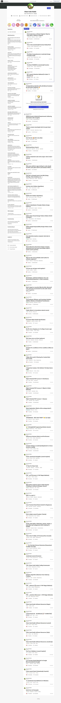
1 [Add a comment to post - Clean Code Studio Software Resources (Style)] (35, 635)
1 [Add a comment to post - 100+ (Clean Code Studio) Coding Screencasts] (35, 568)
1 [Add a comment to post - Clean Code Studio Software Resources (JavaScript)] (35, 645)
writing (35, 330)
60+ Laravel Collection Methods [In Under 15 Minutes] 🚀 (38, 75)
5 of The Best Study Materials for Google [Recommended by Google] (36, 661)
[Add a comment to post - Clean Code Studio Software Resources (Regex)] (28, 608)
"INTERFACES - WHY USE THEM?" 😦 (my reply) (38, 417)
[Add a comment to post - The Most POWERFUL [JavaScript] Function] (30, 68)
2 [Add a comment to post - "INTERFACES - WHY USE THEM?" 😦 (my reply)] (35, 421)
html (39, 321)
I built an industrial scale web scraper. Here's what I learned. (39, 157)
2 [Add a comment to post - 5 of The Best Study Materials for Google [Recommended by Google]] (35, 665)
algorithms (33, 148)
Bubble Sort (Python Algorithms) (34, 195)
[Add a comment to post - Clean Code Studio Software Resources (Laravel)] (28, 626)
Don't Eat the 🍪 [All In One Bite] (34, 138)
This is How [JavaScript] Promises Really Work (39, 44)
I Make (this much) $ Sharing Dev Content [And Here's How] (38, 358)
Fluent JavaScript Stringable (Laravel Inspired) (38, 456)
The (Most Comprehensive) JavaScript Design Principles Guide (38, 55)
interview (37, 148)
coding (32, 46)
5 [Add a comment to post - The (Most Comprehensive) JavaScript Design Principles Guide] (36, 59)
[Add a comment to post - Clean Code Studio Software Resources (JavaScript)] (28, 645)
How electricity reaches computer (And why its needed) (38, 236)
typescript (34, 88)
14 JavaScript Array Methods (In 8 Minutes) (37, 680)
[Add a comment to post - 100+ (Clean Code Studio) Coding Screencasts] (28, 569)
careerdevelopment (36, 119)
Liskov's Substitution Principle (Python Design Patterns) (38, 205)
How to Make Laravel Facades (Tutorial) (36, 514)
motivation (37, 339)
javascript (28, 46)
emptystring (28, 291)
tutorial (35, 66)
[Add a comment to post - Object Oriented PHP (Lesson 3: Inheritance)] (28, 382)
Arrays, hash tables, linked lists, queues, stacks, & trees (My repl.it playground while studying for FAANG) (39, 525)
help (35, 487)
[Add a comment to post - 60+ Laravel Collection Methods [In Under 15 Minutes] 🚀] (29, 79)
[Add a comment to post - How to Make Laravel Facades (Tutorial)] (28, 518)
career (37, 37)
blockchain (39, 218)
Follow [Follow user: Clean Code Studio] (49, 8)
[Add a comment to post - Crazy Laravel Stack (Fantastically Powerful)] (29, 675)
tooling (27, 548)
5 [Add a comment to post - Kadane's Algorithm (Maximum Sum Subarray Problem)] (35, 579)
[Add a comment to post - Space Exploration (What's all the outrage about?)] (28, 412)
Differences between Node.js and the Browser (37, 436)
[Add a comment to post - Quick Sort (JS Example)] (28, 693)
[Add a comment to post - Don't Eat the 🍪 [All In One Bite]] (28, 141)
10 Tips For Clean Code (32, 466)
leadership (36, 302)
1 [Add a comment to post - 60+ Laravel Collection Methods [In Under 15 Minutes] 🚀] (36, 79)
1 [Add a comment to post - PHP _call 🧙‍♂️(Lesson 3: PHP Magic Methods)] (35, 478)
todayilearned (28, 321)
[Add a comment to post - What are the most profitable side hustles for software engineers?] (28, 262)
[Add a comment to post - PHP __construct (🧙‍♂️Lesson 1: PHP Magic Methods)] (28, 598)
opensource (38, 458)
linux (27, 506)
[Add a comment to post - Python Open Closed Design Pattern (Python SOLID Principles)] (28, 221)
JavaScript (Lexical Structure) (33, 556)
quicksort (36, 691)
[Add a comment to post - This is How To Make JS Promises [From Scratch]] (28, 539)
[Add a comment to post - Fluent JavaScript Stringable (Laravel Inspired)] (28, 460)
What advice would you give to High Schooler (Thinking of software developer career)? (37, 485)
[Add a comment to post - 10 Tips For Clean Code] (28, 469)
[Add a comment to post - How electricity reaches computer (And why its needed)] (28, 241)
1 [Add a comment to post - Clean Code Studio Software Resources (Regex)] (35, 607)
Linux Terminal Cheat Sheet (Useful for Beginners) (39, 505)
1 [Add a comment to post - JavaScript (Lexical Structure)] (35, 559)
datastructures (28, 148)
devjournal (35, 311)
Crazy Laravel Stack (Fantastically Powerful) (37, 671)
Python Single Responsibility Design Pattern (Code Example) (39, 227)
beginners (33, 37)
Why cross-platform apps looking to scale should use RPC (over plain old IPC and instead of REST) (38, 166)
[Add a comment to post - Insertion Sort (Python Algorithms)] (28, 190)
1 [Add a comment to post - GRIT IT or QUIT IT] (35, 499)
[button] (9, 25)
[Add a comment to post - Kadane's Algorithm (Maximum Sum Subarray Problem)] (28, 580)
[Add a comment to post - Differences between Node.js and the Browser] (28, 440)
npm (34, 458)
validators (30, 652)
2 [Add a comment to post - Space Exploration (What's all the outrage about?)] (35, 411)
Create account (56, 1)
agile (27, 119)
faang (39, 691)
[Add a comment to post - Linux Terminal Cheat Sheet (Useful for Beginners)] (29, 508)
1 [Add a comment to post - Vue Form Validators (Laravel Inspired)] (35, 654)
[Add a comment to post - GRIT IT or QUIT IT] (28, 499)
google (35, 663)
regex (27, 605)
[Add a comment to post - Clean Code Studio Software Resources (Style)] (28, 636)
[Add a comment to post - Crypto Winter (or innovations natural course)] (28, 314)
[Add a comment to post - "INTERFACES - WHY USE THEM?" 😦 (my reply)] (28, 421)
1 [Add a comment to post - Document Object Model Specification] (35, 323)
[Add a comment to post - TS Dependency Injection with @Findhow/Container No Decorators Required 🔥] (28, 91)
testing (34, 448)
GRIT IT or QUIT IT (30, 495)
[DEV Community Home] (2, 1)
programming (36, 46)
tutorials (38, 566)
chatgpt (27, 178)
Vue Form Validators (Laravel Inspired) (36, 651)
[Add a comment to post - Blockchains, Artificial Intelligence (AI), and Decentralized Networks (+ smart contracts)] (28, 281)
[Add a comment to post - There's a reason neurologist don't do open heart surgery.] (28, 132)
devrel (27, 197)
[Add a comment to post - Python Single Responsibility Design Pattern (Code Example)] (28, 230)
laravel (32, 77)
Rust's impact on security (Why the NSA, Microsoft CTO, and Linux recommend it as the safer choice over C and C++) (39, 289)
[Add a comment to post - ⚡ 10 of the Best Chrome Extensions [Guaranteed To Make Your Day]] (28, 550)
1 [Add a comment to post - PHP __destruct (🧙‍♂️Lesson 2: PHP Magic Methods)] (35, 589)
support (35, 208)
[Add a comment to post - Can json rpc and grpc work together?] (28, 272)
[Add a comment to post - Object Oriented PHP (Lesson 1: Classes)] (28, 402)
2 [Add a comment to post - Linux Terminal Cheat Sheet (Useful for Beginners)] (35, 508)
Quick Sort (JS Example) (32, 690)
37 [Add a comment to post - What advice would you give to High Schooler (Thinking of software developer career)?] (35, 489)
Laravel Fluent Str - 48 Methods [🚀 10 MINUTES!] (39, 613)
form (33, 652)
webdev (40, 37)
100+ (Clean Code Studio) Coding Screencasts (38, 565)
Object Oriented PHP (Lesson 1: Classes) (36, 399)
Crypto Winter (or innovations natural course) (37, 310)
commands (30, 506)
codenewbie (29, 37)
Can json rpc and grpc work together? (35, 268)
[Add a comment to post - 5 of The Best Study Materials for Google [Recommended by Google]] (28, 665)
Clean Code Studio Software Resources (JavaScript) (39, 641)
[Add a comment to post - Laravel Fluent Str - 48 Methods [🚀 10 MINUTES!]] (28, 617)
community (39, 197)
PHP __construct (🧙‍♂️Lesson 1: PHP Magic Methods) (39, 595)
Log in (51, 1)
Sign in (43, 109)
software (38, 515)
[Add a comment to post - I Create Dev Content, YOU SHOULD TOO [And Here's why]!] (28, 373)
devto (27, 187)
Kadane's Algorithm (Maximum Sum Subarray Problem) (37, 575)
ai (29, 119)
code (32, 57)
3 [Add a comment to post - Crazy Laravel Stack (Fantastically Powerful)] (35, 674)
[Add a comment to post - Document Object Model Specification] (28, 323)
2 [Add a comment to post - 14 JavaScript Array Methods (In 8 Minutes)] (35, 684)
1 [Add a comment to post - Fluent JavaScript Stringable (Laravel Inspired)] (35, 460)
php (34, 77)
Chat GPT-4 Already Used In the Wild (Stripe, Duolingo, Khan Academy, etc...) (37, 176)
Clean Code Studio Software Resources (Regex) (38, 604)
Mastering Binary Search (32, 147)
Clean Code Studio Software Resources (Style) (38, 632)
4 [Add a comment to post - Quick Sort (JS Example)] (35, 693)
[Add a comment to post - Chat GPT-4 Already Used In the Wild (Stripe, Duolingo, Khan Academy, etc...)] (28, 180)
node (40, 46)
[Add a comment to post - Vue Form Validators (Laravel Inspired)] (28, 655)
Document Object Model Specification (35, 319)
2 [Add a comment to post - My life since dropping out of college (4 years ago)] (35, 332)
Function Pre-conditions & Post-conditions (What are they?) (39, 348)
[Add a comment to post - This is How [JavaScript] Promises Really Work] (29, 48)
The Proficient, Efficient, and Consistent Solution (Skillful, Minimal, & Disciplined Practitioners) (38, 300)
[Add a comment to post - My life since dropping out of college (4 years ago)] (28, 332)
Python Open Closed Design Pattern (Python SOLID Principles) (39, 216)
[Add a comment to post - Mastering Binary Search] (28, 151)
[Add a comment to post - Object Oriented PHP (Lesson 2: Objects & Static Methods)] (28, 393)
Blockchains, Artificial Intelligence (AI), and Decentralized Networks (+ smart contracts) (37, 278)
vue (27, 652)
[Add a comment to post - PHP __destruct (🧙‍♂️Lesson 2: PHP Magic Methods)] (28, 589)
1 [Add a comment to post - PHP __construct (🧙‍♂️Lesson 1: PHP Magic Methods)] (35, 598)
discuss (27, 239)
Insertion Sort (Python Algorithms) (35, 186)
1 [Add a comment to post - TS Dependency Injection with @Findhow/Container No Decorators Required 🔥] (34, 90)
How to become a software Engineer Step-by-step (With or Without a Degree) (38, 34)
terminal (34, 506)
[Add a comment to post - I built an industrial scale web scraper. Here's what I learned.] (28, 160)
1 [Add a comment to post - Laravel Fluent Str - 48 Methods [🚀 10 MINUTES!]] (35, 617)
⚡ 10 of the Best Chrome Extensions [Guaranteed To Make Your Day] (39, 546)
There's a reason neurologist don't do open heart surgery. (38, 127)
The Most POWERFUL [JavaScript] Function (38, 65)
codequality (37, 467)
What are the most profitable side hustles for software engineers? (37, 258)
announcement (34, 187)
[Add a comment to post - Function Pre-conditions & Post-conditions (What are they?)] (28, 351)
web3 (30, 187)
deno (31, 88)
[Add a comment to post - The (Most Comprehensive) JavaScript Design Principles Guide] (30, 59)
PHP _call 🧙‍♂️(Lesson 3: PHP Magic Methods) (37, 475)
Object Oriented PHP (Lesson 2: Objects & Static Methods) (38, 388)
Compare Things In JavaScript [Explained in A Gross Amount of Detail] (39, 446)
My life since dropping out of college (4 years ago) (39, 329)
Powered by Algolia (33, 1)
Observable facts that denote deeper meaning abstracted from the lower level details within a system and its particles (38, 248)
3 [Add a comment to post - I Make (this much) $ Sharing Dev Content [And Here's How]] (36, 362)
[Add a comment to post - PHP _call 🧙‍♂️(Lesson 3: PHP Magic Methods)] (28, 479)
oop (27, 380)
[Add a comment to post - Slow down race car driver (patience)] (28, 342)
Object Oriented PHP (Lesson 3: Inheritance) (37, 378)
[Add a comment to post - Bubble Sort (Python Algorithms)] (28, 199)
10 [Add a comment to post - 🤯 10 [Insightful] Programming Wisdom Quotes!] (35, 430)
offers (38, 187)
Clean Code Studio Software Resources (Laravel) (38, 623)
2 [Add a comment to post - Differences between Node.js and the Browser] (35, 439)
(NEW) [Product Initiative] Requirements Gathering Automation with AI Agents (39, 117)
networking (34, 239)
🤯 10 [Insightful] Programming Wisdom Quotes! (38, 427)
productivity (37, 130)
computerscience (40, 528)
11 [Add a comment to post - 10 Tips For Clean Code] (35, 469)
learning (35, 270)
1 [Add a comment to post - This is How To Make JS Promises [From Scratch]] (35, 539)
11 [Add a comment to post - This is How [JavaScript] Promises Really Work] (36, 48)
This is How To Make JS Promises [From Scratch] (38, 536)
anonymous (28, 409)
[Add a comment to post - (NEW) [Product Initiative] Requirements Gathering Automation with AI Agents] (28, 121)
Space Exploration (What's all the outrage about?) (38, 408)
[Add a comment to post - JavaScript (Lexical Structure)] (28, 559)
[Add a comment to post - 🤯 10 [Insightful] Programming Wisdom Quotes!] (28, 430)
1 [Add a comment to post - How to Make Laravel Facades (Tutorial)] (35, 517)
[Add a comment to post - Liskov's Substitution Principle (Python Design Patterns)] (28, 210)
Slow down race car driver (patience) (35, 338)
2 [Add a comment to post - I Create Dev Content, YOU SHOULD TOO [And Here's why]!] (35, 372)
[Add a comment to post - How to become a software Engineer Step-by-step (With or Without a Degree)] (29, 39)
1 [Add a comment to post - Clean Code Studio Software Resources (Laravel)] (35, 626)
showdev (28, 77)
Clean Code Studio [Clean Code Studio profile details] (29, 31)
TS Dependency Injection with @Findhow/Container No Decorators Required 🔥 (39, 86)
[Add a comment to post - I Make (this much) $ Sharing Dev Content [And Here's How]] (29, 362)
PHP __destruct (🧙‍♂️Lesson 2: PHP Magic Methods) (39, 585)
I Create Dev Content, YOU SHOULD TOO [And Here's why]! (39, 368)
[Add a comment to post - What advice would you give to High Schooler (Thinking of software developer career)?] (28, 489)
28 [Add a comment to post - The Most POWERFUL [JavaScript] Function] (37, 68)
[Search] (5, 1)
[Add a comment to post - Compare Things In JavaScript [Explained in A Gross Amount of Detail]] (28, 451)
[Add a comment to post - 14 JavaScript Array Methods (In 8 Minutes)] (29, 684)
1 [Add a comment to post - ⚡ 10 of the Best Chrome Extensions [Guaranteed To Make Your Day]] (35, 550)
